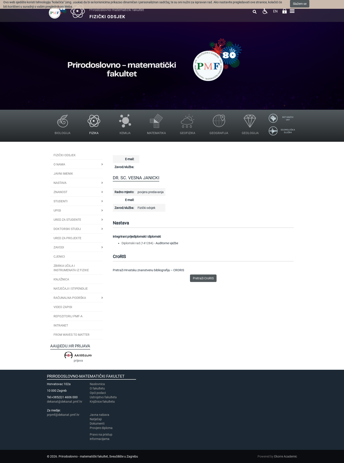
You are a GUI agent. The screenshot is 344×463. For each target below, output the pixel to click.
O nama (59, 164)
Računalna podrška (70, 298)
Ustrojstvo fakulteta (103, 397)
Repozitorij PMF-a (68, 316)
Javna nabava (99, 414)
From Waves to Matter (72, 334)
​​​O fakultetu (97, 388)
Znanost (60, 192)
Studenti (61, 201)
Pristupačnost (265, 11)
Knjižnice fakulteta (102, 401)
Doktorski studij (67, 229)
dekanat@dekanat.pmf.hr (64, 401)
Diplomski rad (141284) (137, 243)
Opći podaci (98, 393)
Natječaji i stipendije (71, 288)
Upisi (57, 210)
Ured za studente (67, 219)
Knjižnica (61, 279)
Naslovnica (97, 384)
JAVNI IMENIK (63, 173)
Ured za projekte (67, 238)
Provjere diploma (101, 428)
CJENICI (59, 256)
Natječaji (96, 419)
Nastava (60, 183)
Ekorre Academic (285, 456)
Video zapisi (63, 307)
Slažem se (299, 3)
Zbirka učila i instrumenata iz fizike (71, 268)
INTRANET (61, 325)
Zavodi (59, 247)
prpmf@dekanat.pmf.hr (63, 414)
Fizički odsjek (65, 155)
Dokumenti (97, 423)
